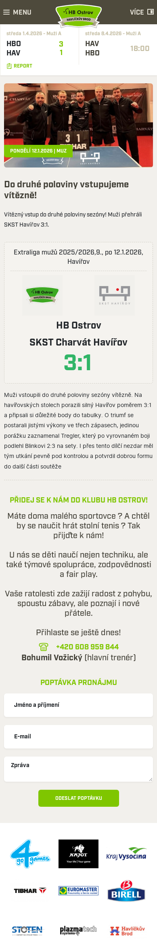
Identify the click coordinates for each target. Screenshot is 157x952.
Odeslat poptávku (78, 798)
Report (19, 66)
